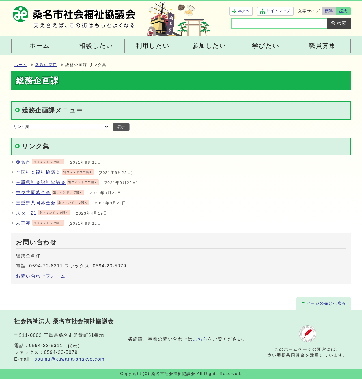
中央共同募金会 (50, 192)
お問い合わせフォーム (41, 276)
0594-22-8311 (46, 345)
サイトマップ (278, 11)
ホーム (20, 65)
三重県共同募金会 (52, 202)
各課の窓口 (46, 65)
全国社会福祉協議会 (55, 172)
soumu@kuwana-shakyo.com (70, 359)
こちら (200, 339)
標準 (329, 11)
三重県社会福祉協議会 (57, 182)
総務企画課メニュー (52, 110)
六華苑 (40, 223)
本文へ (244, 11)
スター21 (43, 213)
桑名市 (40, 162)
